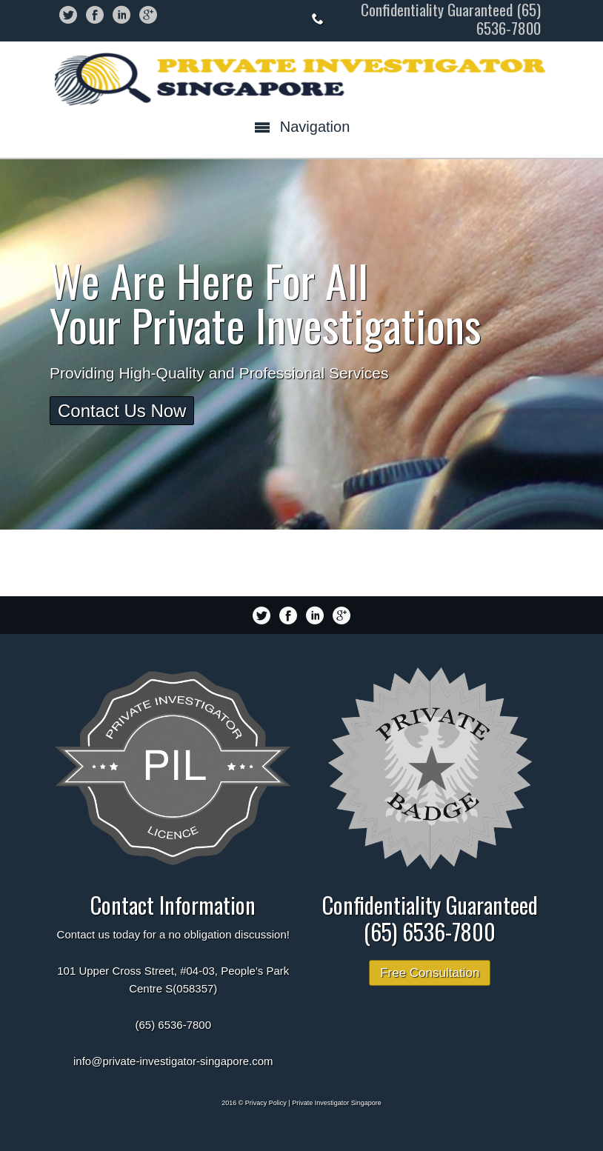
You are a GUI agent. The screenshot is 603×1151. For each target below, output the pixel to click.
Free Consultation (429, 973)
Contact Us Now (122, 411)
